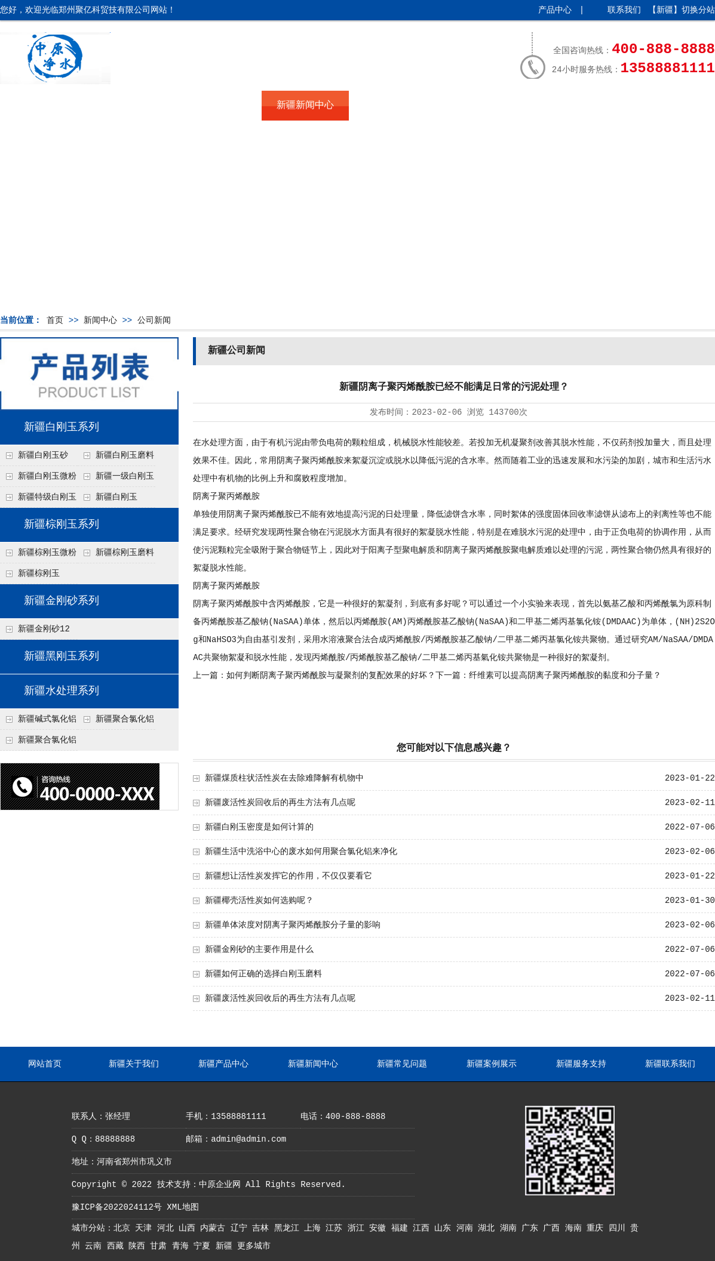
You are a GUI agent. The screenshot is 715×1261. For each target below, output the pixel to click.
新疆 (226, 1246)
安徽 (380, 1228)
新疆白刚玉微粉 (47, 476)
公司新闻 (154, 320)
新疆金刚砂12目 (35, 632)
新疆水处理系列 (61, 691)
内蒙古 (215, 1228)
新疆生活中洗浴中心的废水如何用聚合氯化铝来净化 (301, 851)
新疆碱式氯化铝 (47, 719)
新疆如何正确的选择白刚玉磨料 (263, 974)
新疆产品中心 (218, 105)
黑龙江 (289, 1228)
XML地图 (182, 1207)
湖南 (510, 1228)
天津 (145, 1228)
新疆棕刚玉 (39, 573)
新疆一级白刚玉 (125, 476)
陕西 (139, 1246)
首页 (55, 320)
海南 (576, 1228)
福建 (402, 1228)
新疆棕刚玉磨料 (125, 552)
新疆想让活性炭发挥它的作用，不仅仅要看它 (288, 876)
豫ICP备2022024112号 (117, 1207)
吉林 (263, 1228)
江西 (423, 1228)
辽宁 (241, 1228)
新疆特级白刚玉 (47, 497)
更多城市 (254, 1246)
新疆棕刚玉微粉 (47, 552)
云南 (95, 1246)
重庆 (597, 1228)
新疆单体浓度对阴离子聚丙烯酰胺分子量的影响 (292, 925)
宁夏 (204, 1246)
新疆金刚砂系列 (61, 601)
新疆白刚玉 (116, 497)
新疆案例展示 (479, 105)
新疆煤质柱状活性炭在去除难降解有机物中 (284, 778)
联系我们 (624, 10)
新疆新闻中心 (305, 105)
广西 (553, 1228)
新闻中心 (100, 320)
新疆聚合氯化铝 (47, 740)
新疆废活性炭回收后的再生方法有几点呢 (280, 802)
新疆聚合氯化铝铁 (116, 722)
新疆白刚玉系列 (61, 427)
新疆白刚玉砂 (43, 455)
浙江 (358, 1228)
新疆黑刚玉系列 (61, 656)
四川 (619, 1228)
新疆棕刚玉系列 (61, 525)
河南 (467, 1228)
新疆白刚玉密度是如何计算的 (259, 827)
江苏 (336, 1228)
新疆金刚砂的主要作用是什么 (259, 949)
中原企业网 (220, 1184)
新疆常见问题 (392, 105)
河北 (168, 1228)
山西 (189, 1228)
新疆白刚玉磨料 (125, 455)
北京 (124, 1228)
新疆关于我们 (130, 105)
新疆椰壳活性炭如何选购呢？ (259, 900)
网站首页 (43, 105)
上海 (315, 1228)
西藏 (117, 1246)
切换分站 (698, 10)
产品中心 (555, 10)
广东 (532, 1228)
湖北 (488, 1228)
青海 (183, 1246)
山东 (445, 1228)
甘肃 (160, 1246)
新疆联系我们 (654, 105)
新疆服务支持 (567, 105)
